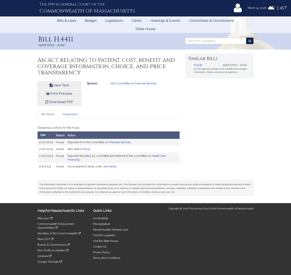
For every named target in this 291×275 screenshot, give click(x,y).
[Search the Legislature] (249, 41)
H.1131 (198, 65)
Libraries (44, 256)
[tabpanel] (109, 148)
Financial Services (120, 142)
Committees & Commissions (211, 21)
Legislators (114, 21)
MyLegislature (101, 223)
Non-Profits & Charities (53, 250)
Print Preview (59, 94)
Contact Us (99, 246)
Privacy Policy (101, 252)
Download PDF (59, 102)
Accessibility (100, 218)
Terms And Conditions (106, 257)
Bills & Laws (66, 21)
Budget (91, 21)
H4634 (112, 166)
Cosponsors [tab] (69, 114)
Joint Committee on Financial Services (133, 83)
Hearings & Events (165, 21)
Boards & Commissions (54, 244)
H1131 (86, 149)
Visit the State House (105, 240)
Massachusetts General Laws (110, 229)
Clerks (137, 21)
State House (145, 29)
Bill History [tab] (48, 114)
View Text (59, 85)
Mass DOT (46, 239)
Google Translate (50, 261)
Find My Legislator (104, 235)
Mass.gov (45, 218)
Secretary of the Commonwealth (59, 233)
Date (46, 135)
